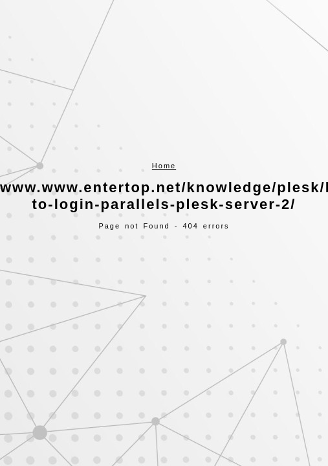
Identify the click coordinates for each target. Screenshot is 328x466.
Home (164, 166)
